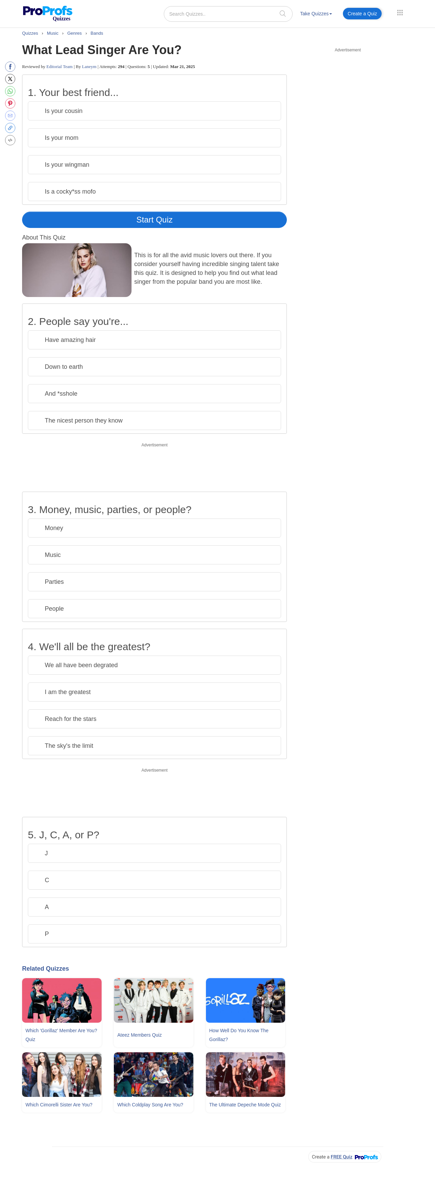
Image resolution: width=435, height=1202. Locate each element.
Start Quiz (154, 219)
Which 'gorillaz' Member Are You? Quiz (61, 1035)
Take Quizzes (316, 13)
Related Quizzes (45, 968)
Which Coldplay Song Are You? (150, 1104)
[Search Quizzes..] (228, 14)
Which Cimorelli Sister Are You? (58, 1104)
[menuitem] (316, 15)
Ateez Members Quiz (139, 1035)
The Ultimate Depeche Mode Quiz (245, 1104)
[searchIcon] (283, 13)
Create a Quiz (362, 13)
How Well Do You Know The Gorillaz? (239, 1035)
